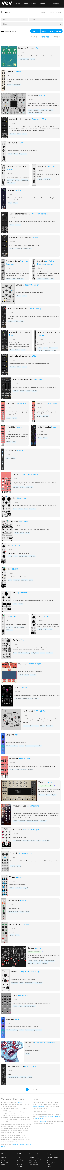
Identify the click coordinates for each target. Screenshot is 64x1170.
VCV (2, 1154)
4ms (14, 498)
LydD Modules (44, 427)
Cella (14, 995)
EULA (49, 1159)
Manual (33, 3)
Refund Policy (39, 1118)
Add (22, 52)
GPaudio (20, 285)
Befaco (31, 948)
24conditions (14, 900)
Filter (19, 134)
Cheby (35, 237)
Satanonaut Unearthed (44, 1042)
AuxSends (23, 521)
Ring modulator (13, 911)
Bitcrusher (21, 498)
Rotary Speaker (31, 285)
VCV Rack (19, 1102)
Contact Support (52, 1157)
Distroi (19, 877)
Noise (51, 110)
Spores (51, 782)
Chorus (18, 296)
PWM (20, 143)
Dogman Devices (26, 48)
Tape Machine (32, 806)
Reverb (34, 390)
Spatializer (22, 593)
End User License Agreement (51, 1116)
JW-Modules (11, 450)
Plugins (43, 12)
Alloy (23, 640)
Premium (35, 31)
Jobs (48, 1164)
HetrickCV (17, 829)
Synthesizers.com (16, 1066)
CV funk (16, 640)
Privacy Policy (51, 1163)
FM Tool (51, 166)
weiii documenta (30, 474)
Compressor (23, 556)
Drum (14, 653)
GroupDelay (35, 308)
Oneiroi (38, 948)
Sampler (36, 110)
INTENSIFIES (40, 711)
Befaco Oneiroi (34, 951)
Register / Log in (54, 3)
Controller (38, 112)
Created (45, 37)
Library (25, 3)
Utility (40, 348)
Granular (30, 112)
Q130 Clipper (30, 1066)
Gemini (25, 687)
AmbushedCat (19, 806)
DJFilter (45, 616)
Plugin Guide (33, 1163)
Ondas (12, 877)
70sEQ (15, 569)
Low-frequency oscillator (33, 746)
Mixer (22, 532)
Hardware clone (24, 59)
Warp (9, 169)
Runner (19, 427)
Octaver (17, 72)
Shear (54, 427)
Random (57, 37)
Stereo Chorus (25, 853)
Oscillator (49, 653)
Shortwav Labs (13, 261)
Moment (26, 924)
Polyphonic (16, 84)
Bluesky (19, 1164)
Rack (18, 3)
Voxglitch (42, 782)
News (3, 1164)
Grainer (38, 379)
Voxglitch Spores (45, 786)
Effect (33, 59)
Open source (55, 31)
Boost (13, 616)
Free (44, 31)
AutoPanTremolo (40, 214)
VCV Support (42, 1121)
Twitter (19, 1163)
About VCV (50, 1166)
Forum (19, 1157)
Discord (19, 1166)
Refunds (49, 1161)
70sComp (16, 545)
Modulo (40, 335)
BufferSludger (34, 664)
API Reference (33, 1164)
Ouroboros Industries (16, 166)
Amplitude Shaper (31, 829)
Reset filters (55, 12)
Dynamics (32, 556)
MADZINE (10, 403)
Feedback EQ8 (39, 119)
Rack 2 (3, 1157)
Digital (16, 321)
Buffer (20, 450)
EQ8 (34, 356)
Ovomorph (21, 403)
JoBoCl (17, 687)
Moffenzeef (33, 95)
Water (37, 48)
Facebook (20, 1161)
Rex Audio (12, 143)
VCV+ (3, 1159)
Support (42, 3)
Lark (17, 1019)
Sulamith (41, 261)
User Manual (5, 1161)
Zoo (16, 735)
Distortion (10, 180)
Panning (18, 225)
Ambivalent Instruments (20, 119)
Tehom (41, 95)
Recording (44, 110)
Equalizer (13, 134)
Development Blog (35, 1159)
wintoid (11, 190)
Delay (15, 154)
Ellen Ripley (24, 758)
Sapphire (10, 735)
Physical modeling (24, 653)
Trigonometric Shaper (31, 971)
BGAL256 (22, 664)
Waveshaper (11, 183)
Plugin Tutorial (33, 1161)
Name (34, 37)
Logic (27, 911)
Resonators (23, 995)
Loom (23, 900)
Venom (10, 72)
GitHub (31, 1157)
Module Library (6, 1163)
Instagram (20, 1159)
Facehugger (52, 403)
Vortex (18, 190)
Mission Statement (38, 1106)
